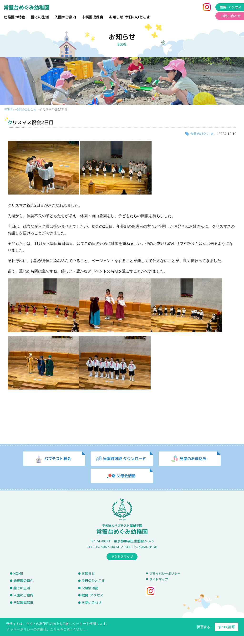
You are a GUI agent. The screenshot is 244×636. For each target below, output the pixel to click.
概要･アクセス (92, 595)
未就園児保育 (92, 17)
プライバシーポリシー (164, 573)
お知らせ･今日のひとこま (129, 17)
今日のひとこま (26, 109)
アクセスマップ (122, 556)
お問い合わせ (91, 602)
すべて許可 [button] (226, 627)
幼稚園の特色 (14, 17)
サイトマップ (158, 579)
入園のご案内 (65, 17)
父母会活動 (89, 588)
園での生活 (40, 17)
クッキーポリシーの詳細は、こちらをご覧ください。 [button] (47, 629)
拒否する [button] (203, 627)
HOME (8, 109)
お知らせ (88, 573)
